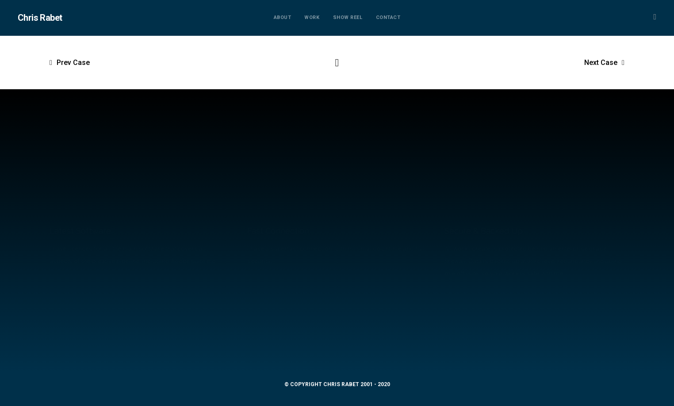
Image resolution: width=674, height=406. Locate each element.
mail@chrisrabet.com (336, 347)
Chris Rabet (40, 17)
